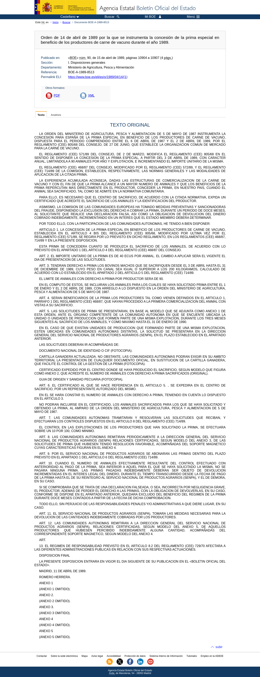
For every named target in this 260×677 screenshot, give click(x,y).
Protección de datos (135, 656)
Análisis (56, 114)
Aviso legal (97, 656)
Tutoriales (191, 656)
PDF (57, 95)
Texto (41, 114)
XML (91, 95)
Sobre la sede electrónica (64, 656)
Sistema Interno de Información (166, 656)
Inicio (56, 22)
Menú (193, 16)
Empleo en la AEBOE (212, 656)
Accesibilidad (114, 656)
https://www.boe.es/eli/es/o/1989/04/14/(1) (98, 77)
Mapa (84, 656)
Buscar (67, 22)
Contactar (41, 656)
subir (219, 647)
